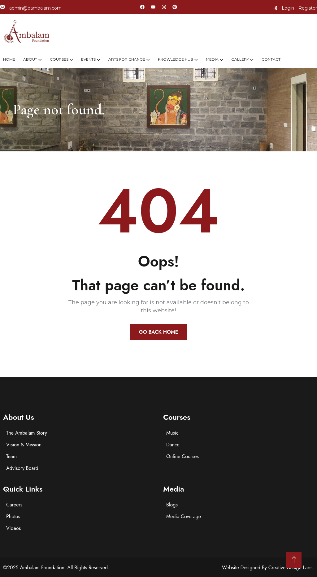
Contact (271, 59)
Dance (173, 444)
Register (307, 8)
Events (88, 59)
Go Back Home (158, 332)
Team (11, 456)
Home (9, 59)
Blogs (172, 504)
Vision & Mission (23, 444)
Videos (13, 528)
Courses (59, 59)
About (30, 59)
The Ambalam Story (26, 432)
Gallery (240, 59)
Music (172, 432)
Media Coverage (183, 516)
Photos (13, 516)
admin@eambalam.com (31, 8)
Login (283, 8)
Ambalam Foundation (42, 567)
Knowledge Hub (175, 59)
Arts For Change (126, 59)
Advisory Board (22, 468)
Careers (14, 504)
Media (212, 59)
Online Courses (182, 456)
